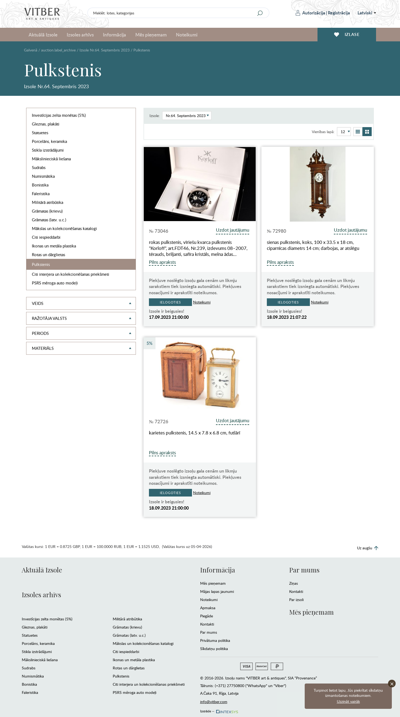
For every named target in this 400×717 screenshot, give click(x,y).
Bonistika (40, 185)
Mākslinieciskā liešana (51, 158)
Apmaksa (207, 607)
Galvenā (30, 50)
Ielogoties (170, 302)
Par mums (208, 632)
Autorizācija (310, 13)
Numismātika (43, 176)
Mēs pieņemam (151, 34)
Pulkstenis (41, 264)
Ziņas (293, 583)
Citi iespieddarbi (46, 237)
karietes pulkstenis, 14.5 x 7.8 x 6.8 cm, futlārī (194, 433)
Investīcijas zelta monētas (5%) (59, 115)
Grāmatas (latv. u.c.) (49, 219)
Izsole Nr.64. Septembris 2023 (105, 50)
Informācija (114, 34)
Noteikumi (186, 34)
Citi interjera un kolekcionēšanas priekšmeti (70, 274)
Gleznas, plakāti (45, 124)
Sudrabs (38, 167)
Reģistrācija (339, 13)
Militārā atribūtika (47, 202)
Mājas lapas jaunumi (217, 591)
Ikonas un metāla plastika (54, 246)
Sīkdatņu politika (214, 648)
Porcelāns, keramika (49, 141)
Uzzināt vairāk (348, 701)
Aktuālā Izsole (43, 34)
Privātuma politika (215, 640)
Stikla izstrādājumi (48, 150)
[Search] (260, 13)
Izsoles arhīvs (80, 34)
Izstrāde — (218, 710)
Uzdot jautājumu (232, 230)
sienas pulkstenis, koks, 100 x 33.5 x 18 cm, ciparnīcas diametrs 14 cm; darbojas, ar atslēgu (313, 245)
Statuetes (40, 132)
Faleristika (41, 193)
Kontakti (207, 624)
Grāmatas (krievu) (47, 211)
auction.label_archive (58, 50)
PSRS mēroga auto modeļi (55, 283)
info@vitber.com (213, 701)
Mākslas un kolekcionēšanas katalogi (64, 228)
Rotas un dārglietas (48, 254)
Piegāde (206, 615)
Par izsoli (296, 599)
